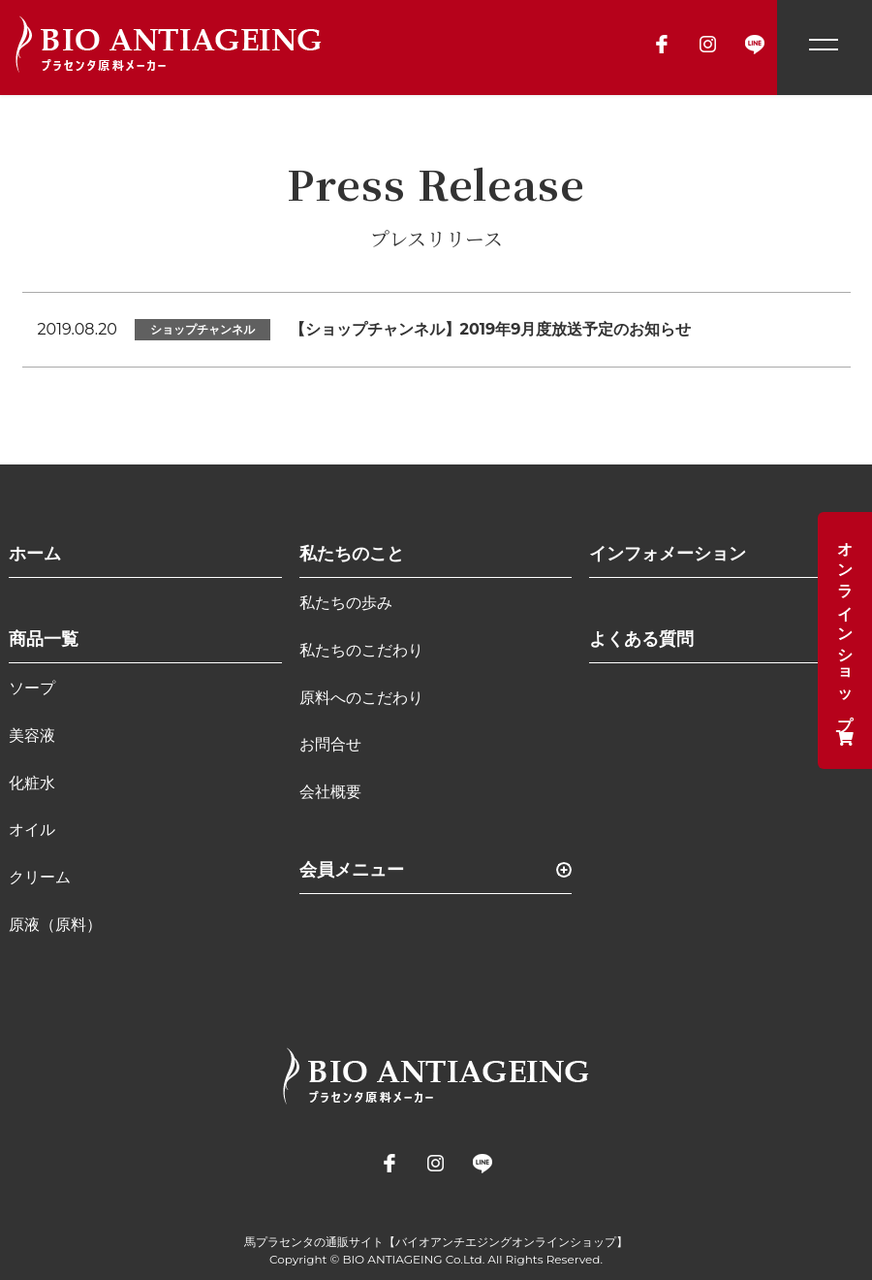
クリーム (40, 877)
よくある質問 (641, 639)
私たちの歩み (345, 602)
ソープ (32, 688)
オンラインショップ (845, 640)
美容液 (32, 735)
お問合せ (330, 744)
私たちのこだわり (361, 650)
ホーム (35, 553)
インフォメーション (667, 553)
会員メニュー (351, 869)
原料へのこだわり (361, 697)
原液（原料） (55, 924)
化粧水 (32, 783)
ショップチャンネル (202, 329)
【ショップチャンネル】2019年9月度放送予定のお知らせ (491, 329)
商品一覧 (43, 639)
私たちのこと (351, 553)
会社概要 (330, 792)
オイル (32, 829)
